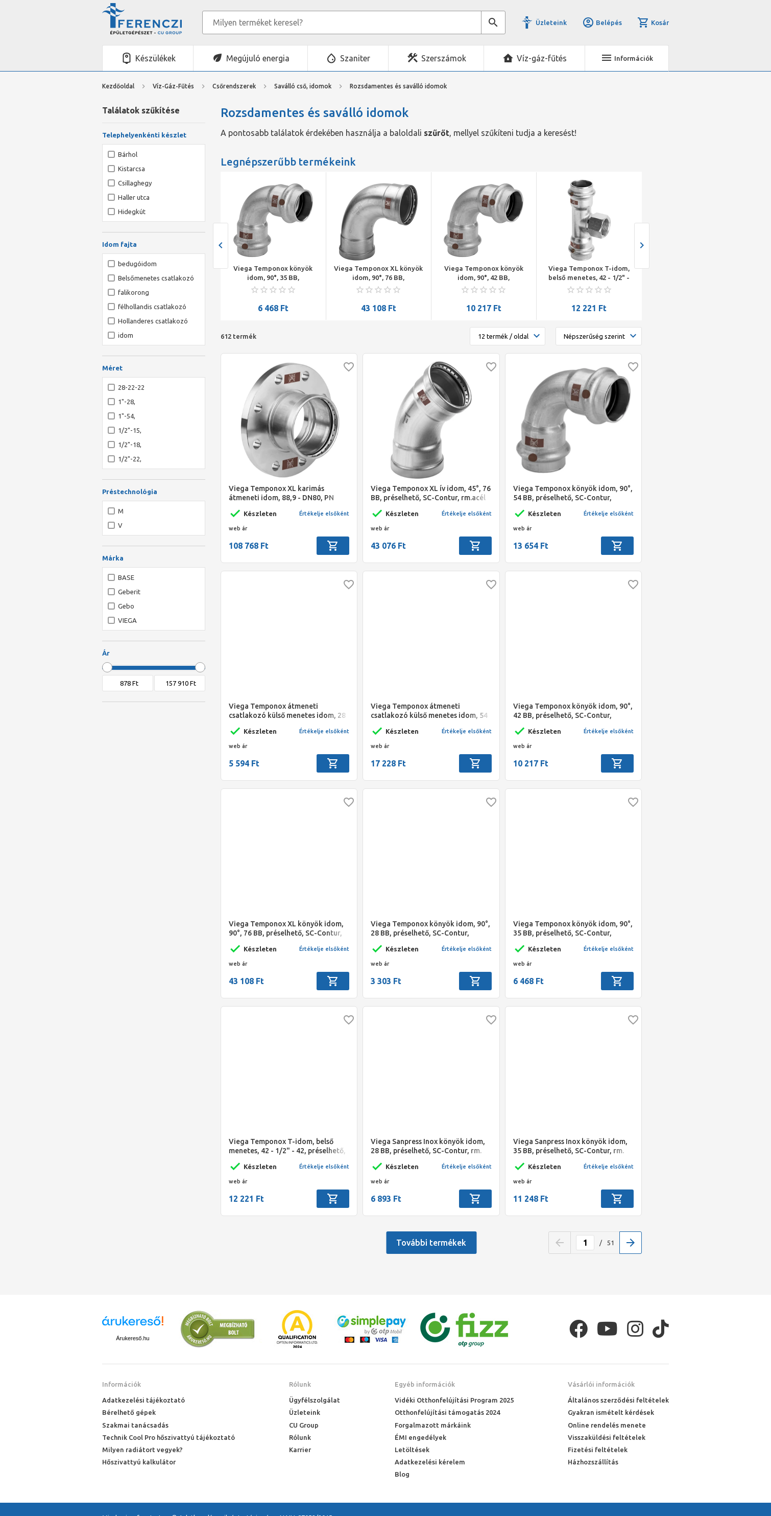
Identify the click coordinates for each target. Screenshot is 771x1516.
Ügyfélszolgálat (314, 1400)
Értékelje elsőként (324, 513)
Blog (402, 1474)
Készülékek (155, 58)
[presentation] (220, 246)
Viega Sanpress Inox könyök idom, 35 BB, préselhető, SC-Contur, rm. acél (570, 1146)
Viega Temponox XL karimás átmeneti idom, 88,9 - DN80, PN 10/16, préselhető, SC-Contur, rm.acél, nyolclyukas (281, 493)
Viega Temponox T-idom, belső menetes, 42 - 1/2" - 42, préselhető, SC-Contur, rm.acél (589, 273)
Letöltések (412, 1449)
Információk (121, 1384)
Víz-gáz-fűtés (542, 58)
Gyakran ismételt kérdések (611, 1412)
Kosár (653, 22)
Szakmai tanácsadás (135, 1425)
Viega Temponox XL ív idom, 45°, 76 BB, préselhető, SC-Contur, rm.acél (431, 493)
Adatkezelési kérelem (430, 1461)
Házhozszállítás (593, 1461)
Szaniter (355, 58)
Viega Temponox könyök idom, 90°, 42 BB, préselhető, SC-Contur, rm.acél (483, 273)
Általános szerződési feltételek (618, 1400)
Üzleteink (551, 22)
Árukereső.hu (132, 1338)
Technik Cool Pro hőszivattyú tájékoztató (168, 1437)
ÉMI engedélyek (420, 1437)
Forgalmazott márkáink (433, 1425)
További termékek (431, 1242)
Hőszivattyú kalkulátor (139, 1461)
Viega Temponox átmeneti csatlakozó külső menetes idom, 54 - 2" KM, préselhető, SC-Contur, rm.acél (429, 711)
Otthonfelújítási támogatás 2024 (447, 1412)
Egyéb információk (425, 1384)
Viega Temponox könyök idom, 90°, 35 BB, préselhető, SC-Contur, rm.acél (272, 273)
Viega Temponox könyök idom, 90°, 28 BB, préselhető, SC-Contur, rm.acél (430, 929)
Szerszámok (443, 58)
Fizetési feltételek (598, 1449)
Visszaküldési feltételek (606, 1437)
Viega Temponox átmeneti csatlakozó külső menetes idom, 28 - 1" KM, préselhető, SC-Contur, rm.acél (287, 711)
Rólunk (300, 1384)
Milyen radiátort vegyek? (142, 1449)
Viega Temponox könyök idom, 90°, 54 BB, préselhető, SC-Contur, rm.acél (573, 493)
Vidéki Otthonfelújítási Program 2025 (454, 1400)
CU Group (304, 1425)
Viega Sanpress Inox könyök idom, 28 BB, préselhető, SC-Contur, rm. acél (428, 1146)
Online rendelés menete (607, 1425)
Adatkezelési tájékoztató (143, 1400)
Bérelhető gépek (129, 1412)
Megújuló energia (258, 58)
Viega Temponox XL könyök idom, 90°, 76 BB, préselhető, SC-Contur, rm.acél (378, 273)
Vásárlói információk (601, 1384)
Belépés (602, 22)
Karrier (300, 1449)
